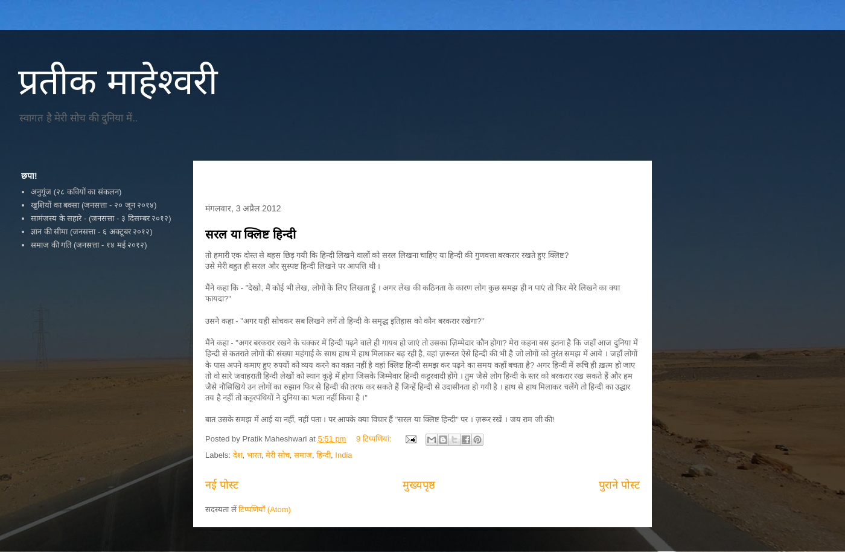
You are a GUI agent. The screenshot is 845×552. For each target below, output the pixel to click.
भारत (254, 455)
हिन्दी (323, 455)
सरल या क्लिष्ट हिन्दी (250, 234)
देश (238, 455)
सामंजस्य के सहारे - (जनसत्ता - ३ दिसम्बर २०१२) (101, 218)
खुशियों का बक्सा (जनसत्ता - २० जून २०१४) (93, 205)
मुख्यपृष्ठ (419, 485)
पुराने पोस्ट (619, 485)
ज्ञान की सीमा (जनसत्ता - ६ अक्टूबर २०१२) (91, 231)
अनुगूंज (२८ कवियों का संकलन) (76, 191)
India (343, 455)
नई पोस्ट (221, 485)
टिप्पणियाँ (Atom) (264, 509)
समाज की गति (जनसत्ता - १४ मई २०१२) (89, 244)
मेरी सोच (278, 455)
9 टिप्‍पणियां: (375, 438)
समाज (303, 455)
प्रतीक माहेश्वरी (118, 82)
